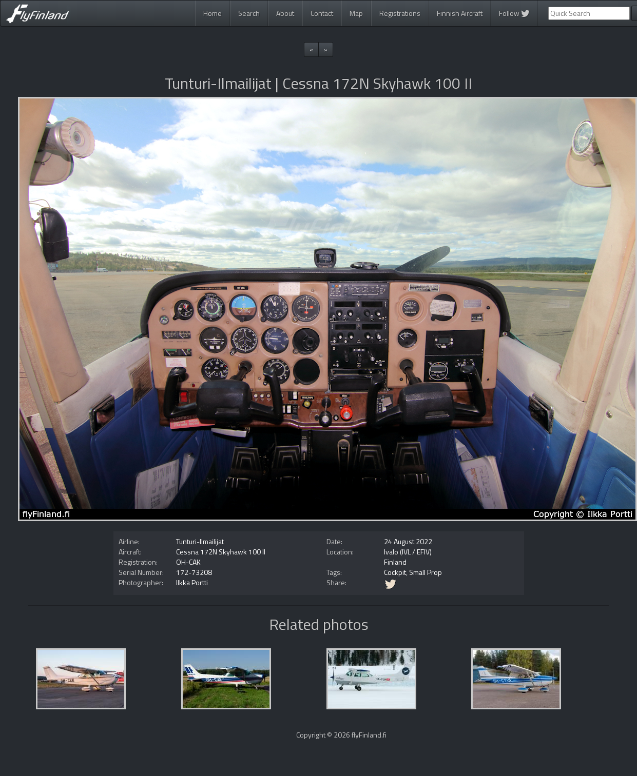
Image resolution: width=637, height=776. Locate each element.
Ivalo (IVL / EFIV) (408, 551)
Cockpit (395, 572)
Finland (395, 561)
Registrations (399, 13)
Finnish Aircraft (459, 13)
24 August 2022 (408, 541)
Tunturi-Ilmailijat (200, 541)
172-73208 (194, 572)
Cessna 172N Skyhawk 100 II (220, 551)
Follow (514, 13)
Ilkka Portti (192, 582)
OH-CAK (188, 561)
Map (356, 13)
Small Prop (425, 572)
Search (249, 13)
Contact (322, 13)
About (285, 13)
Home (212, 13)
